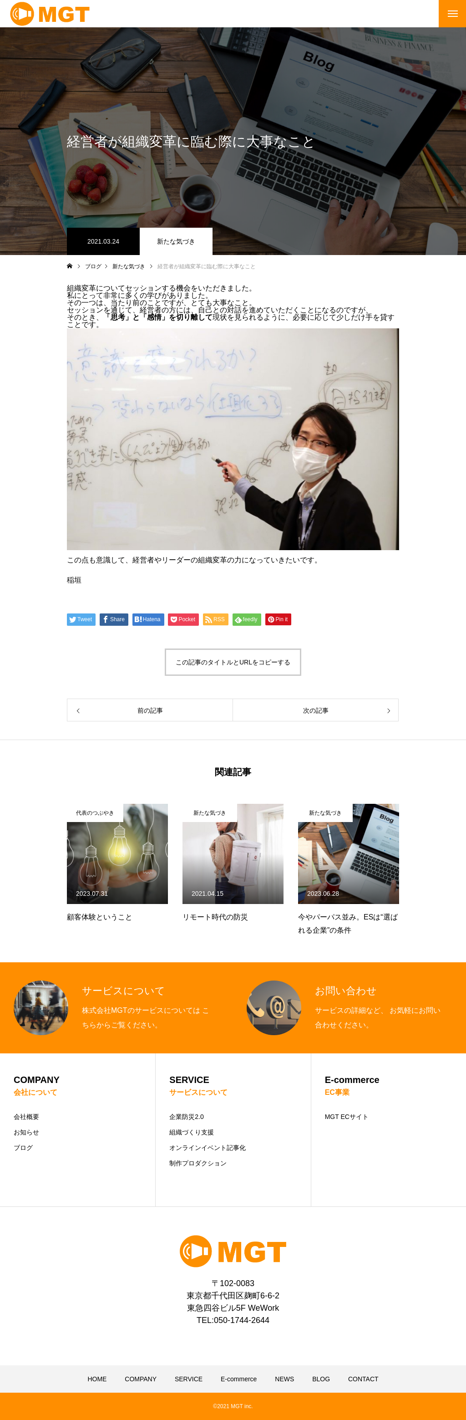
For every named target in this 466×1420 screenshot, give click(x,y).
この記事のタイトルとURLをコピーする (233, 662)
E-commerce (239, 1379)
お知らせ (26, 1132)
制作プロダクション (198, 1163)
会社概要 (26, 1117)
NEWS (284, 1379)
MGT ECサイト (347, 1117)
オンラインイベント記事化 (207, 1147)
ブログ (23, 1147)
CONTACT (363, 1379)
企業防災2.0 (186, 1117)
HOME (96, 1379)
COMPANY (141, 1379)
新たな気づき (176, 241)
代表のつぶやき (95, 813)
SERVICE (189, 1379)
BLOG (321, 1379)
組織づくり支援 (191, 1132)
